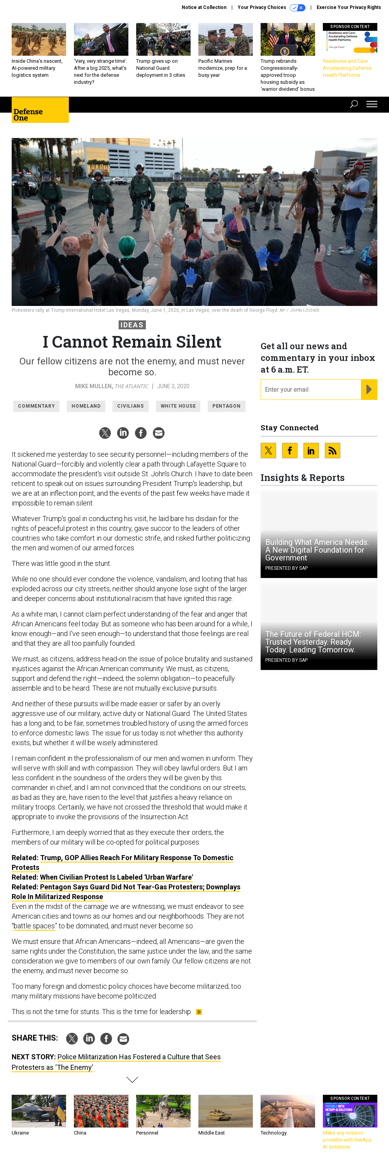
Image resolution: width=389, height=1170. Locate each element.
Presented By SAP (286, 568)
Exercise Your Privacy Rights (349, 7)
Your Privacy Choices (271, 7)
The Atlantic (131, 386)
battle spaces (34, 926)
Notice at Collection (204, 7)
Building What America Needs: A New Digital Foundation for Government (317, 549)
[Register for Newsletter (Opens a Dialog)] (369, 390)
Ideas (132, 325)
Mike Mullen (93, 386)
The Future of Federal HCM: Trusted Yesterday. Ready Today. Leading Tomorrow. (313, 641)
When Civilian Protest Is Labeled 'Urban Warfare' (116, 877)
